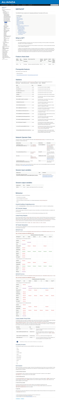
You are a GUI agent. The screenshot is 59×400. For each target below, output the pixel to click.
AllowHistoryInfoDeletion (29, 396)
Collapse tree (3, 59)
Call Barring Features (6, 13)
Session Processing (5, 51)
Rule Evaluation (20, 34)
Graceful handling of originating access (23, 25)
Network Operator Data (20, 21)
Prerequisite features (20, 19)
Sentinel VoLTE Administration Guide (6, 9)
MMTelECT (5, 34)
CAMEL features (5, 44)
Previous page (18, 398)
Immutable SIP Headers (21, 33)
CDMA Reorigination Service (6, 46)
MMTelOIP (6, 22)
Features (4, 10)
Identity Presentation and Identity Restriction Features (7, 21)
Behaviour (18, 24)
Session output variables (20, 23)
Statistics (18, 20)
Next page (22, 398)
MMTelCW (5, 33)
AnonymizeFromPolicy (45, 288)
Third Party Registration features (6, 43)
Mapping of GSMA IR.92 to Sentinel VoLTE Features (6, 48)
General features (5, 45)
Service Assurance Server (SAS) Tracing (6, 58)
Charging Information (5, 52)
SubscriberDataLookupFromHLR (47, 176)
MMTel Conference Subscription (6, 27)
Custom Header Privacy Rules (21, 32)
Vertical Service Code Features (6, 40)
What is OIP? (19, 17)
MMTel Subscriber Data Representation (6, 31)
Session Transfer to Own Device (7, 37)
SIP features (4, 11)
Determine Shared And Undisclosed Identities (6, 15)
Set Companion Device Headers (6, 39)
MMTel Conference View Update (7, 28)
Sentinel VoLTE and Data (6, 50)
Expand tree (6, 59)
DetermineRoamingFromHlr (7, 16)
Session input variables (20, 22)
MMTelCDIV (5, 32)
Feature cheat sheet (19, 18)
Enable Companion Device (6, 56)
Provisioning (4, 49)
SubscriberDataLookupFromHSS (47, 175)
